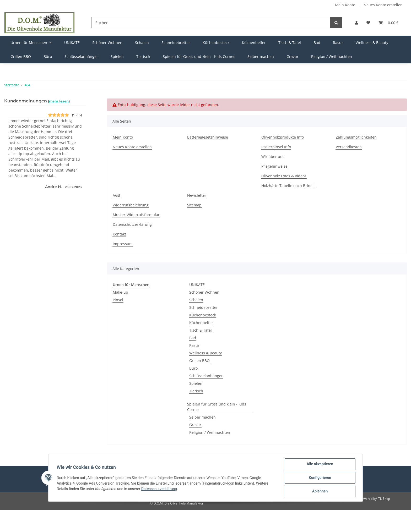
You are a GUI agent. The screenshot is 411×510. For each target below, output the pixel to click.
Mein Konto (345, 4)
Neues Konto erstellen (383, 4)
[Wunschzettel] (368, 23)
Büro (193, 368)
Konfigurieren (320, 478)
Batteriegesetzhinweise (207, 137)
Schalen (196, 299)
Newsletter (196, 195)
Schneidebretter (203, 307)
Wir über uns (272, 156)
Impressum (123, 243)
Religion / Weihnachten (209, 432)
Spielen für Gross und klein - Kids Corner (216, 407)
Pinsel (118, 299)
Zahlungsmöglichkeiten (356, 137)
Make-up (120, 292)
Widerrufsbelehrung (131, 204)
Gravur (195, 424)
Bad (192, 337)
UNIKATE (197, 284)
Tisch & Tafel (200, 330)
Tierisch (196, 390)
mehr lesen (59, 101)
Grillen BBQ (199, 360)
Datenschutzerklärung (132, 224)
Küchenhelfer (201, 322)
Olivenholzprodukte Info (282, 137)
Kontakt (119, 234)
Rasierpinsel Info (276, 146)
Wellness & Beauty (205, 352)
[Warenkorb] (388, 23)
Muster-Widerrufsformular (136, 214)
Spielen (195, 383)
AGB (116, 195)
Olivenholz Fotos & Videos (283, 175)
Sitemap (194, 204)
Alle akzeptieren (319, 464)
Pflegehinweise (274, 166)
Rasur (194, 345)
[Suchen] (211, 22)
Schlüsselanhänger (206, 375)
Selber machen (202, 417)
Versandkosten (349, 146)
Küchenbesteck (202, 314)
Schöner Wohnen (204, 292)
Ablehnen (319, 491)
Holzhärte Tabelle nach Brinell (288, 185)
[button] (356, 23)
